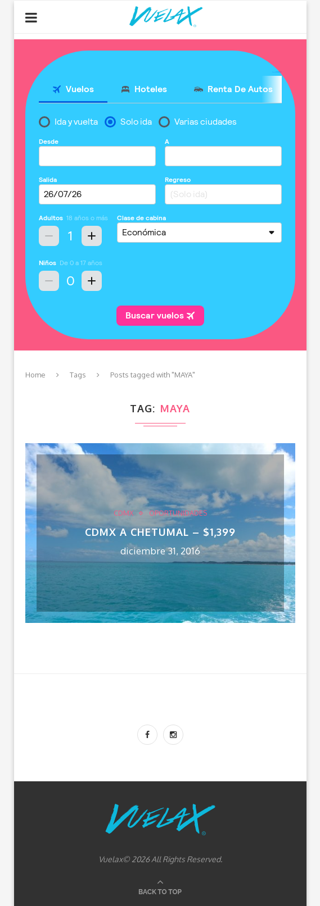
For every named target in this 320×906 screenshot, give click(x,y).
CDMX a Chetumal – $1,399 (160, 532)
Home (35, 374)
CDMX (123, 513)
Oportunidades (178, 513)
